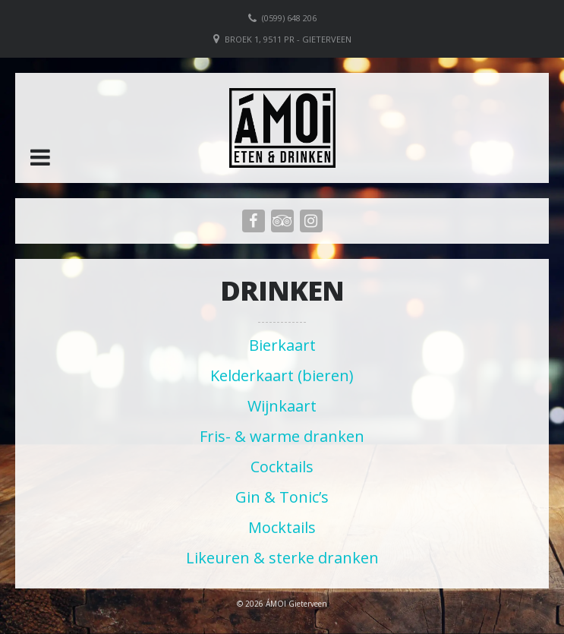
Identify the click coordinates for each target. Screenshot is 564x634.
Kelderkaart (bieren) (282, 375)
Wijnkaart (282, 406)
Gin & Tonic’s (282, 497)
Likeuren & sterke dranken (282, 557)
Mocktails (282, 527)
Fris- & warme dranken (282, 436)
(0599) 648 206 (289, 18)
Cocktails (282, 466)
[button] (40, 157)
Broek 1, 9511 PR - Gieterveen (288, 39)
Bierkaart (282, 345)
